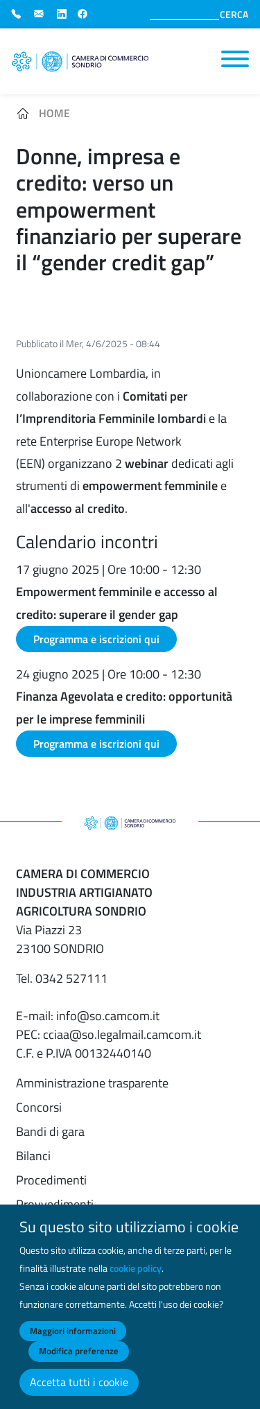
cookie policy (136, 1276)
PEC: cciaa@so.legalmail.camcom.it (108, 1034)
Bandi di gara (50, 1131)
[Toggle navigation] (235, 59)
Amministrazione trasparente (92, 1083)
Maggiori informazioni (73, 1339)
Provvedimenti (55, 1204)
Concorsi (39, 1107)
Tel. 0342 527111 (61, 978)
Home (54, 113)
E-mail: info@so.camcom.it (87, 1015)
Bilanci (33, 1155)
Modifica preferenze (79, 1360)
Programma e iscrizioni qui (96, 639)
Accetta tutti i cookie (79, 1390)
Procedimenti (51, 1180)
